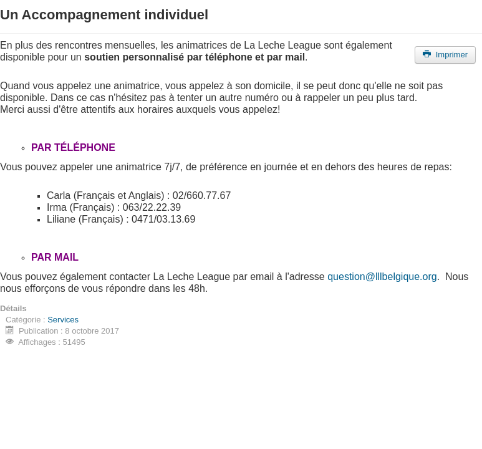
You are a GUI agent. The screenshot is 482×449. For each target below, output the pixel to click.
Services (63, 319)
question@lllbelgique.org (381, 276)
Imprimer (445, 54)
